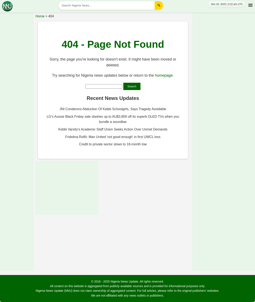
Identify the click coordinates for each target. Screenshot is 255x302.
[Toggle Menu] (249, 4)
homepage (164, 75)
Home (40, 16)
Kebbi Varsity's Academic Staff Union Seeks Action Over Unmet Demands (112, 129)
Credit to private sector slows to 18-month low (113, 144)
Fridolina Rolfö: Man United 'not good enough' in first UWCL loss (113, 137)
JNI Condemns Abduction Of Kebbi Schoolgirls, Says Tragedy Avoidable (113, 109)
